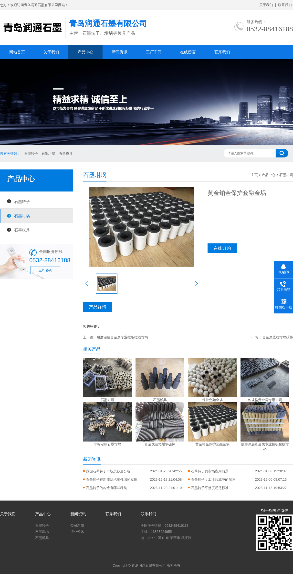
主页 (254, 175)
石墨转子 (31, 153)
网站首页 (17, 52)
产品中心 (85, 52)
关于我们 (266, 5)
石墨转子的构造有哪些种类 (106, 488)
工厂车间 (154, 52)
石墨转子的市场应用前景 (210, 471)
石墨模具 (66, 153)
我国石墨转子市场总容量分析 (108, 471)
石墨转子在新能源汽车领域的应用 (111, 479)
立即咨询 (45, 270)
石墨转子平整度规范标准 (210, 488)
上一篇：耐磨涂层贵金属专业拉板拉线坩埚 (115, 337)
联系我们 (285, 5)
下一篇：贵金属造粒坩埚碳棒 (271, 337)
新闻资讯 (119, 52)
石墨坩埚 (48, 153)
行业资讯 (77, 532)
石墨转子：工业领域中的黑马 (213, 479)
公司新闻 (77, 525)
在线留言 (188, 52)
